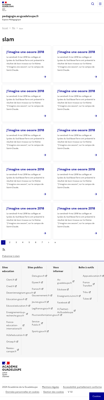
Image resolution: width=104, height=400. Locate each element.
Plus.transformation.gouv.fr (37, 315)
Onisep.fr (11, 341)
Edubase (61, 289)
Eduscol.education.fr (12, 305)
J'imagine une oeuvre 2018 (25, 52)
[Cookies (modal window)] (96, 396)
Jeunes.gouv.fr (37, 302)
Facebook (62, 302)
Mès (13, 28)
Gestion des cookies (53, 391)
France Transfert (87, 284)
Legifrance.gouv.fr (37, 308)
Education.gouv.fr (12, 299)
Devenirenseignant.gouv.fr (12, 292)
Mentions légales (50, 387)
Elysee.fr (36, 282)
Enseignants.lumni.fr (63, 296)
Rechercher (92, 4)
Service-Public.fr (36, 323)
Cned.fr (10, 286)
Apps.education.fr (88, 275)
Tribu (85, 292)
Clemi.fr (10, 279)
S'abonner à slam (11, 256)
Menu (100, 4)
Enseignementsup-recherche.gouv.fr (12, 314)
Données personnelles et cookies (22, 391)
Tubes (86, 298)
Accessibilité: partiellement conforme (82, 387)
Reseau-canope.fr (11, 349)
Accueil (5, 28)
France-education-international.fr (12, 325)
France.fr (36, 289)
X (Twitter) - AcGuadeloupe (63, 310)
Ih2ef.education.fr (12, 335)
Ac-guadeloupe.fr (63, 281)
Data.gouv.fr (37, 275)
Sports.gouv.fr (37, 331)
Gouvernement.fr (37, 295)
